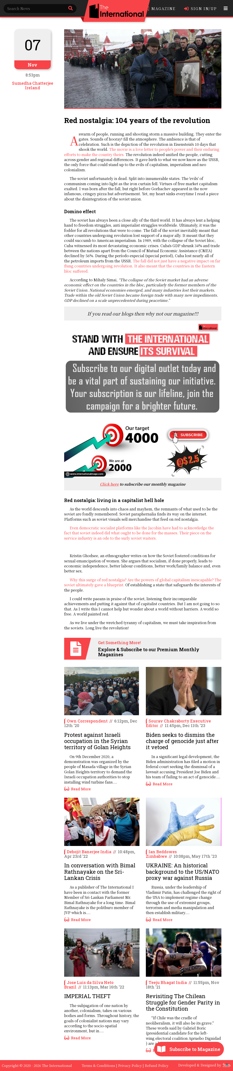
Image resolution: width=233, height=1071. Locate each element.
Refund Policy (156, 1065)
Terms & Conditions (98, 1065)
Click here (109, 484)
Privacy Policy (130, 1065)
